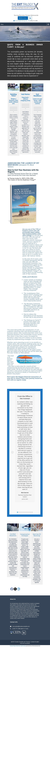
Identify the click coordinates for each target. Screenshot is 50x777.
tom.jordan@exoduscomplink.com (21, 626)
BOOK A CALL (23, 18)
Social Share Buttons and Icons (18, 646)
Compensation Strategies (25, 535)
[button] (17, 512)
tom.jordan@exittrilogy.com (21, 20)
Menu (2, 24)
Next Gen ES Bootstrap (37, 535)
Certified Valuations (12, 535)
